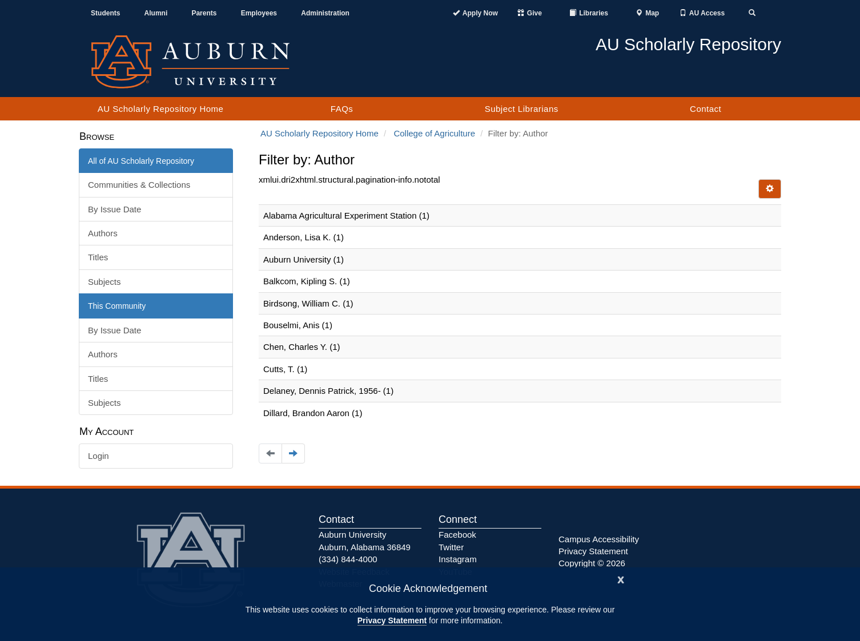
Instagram (458, 559)
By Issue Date (114, 209)
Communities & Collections (139, 185)
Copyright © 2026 (591, 563)
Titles (98, 257)
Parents (203, 13)
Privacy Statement (392, 620)
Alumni (156, 13)
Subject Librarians (521, 109)
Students (105, 13)
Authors (103, 233)
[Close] (620, 578)
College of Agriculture (434, 133)
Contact (705, 109)
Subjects (104, 282)
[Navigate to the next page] (293, 453)
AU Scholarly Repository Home (161, 109)
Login (98, 456)
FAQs (342, 109)
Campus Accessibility (598, 539)
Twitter (451, 547)
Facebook (457, 534)
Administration (325, 13)
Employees (259, 13)
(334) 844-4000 (348, 559)
